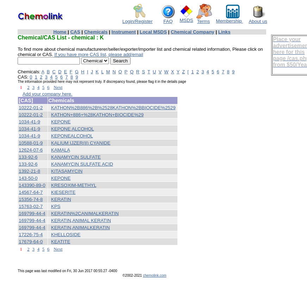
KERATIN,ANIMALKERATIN (80, 227)
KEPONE (61, 121)
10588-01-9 (31, 143)
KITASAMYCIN (66, 171)
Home (61, 32)
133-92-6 (28, 157)
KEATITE (60, 241)
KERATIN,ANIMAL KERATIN (81, 220)
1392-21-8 (29, 171)
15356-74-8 (31, 199)
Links (224, 32)
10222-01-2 (31, 107)
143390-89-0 (32, 185)
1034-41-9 (29, 121)
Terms (204, 19)
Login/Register (138, 19)
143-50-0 (28, 178)
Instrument (124, 32)
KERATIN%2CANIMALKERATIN (85, 213)
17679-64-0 (31, 241)
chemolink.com (155, 275)
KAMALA (60, 150)
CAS (75, 32)
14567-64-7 (31, 192)
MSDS (186, 18)
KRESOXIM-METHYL (73, 185)
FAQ (168, 19)
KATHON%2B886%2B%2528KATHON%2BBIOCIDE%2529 (113, 107)
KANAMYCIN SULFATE (76, 157)
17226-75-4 (31, 234)
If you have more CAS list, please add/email (98, 54)
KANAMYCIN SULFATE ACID (82, 164)
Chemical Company (192, 32)
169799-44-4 (32, 213)
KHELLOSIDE (66, 234)
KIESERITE (63, 192)
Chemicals (96, 32)
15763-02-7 (31, 206)
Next (58, 87)
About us (258, 19)
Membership (229, 19)
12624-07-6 (31, 150)
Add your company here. (48, 94)
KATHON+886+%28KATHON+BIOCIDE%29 (97, 114)
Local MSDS (153, 32)
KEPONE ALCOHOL (72, 128)
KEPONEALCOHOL (72, 136)
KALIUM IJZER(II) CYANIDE (81, 143)
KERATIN (61, 199)
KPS (56, 206)
